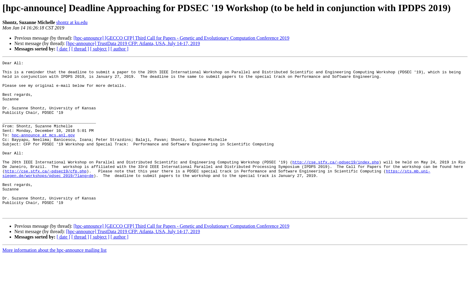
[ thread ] (80, 48)
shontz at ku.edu (72, 22)
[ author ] (120, 48)
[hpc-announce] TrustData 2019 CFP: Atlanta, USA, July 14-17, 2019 (133, 43)
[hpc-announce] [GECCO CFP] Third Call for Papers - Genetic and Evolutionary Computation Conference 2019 (181, 38)
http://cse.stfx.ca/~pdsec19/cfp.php (46, 193)
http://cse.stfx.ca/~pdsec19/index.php (335, 182)
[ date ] (63, 48)
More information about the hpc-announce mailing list (54, 280)
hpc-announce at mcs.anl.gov (43, 150)
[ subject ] (99, 48)
